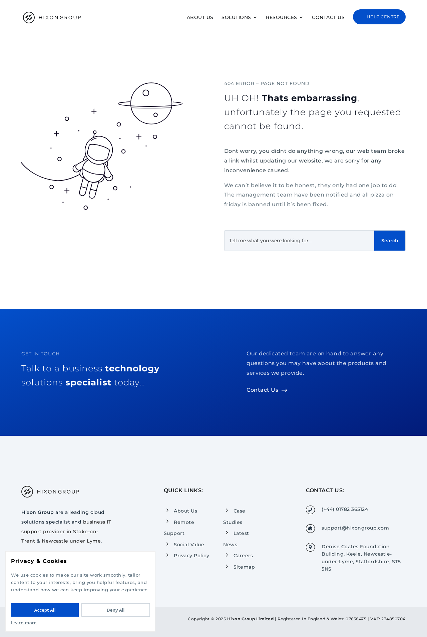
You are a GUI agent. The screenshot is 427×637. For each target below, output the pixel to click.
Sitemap (244, 567)
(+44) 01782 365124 (345, 509)
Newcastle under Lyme (71, 541)
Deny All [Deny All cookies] (115, 610)
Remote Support (179, 527)
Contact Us (328, 17)
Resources (281, 17)
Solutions (236, 17)
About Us (200, 17)
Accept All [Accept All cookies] (45, 610)
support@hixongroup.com (355, 528)
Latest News (236, 539)
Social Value (189, 545)
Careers (243, 556)
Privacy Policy (191, 556)
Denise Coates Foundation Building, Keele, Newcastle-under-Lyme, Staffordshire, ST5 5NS (361, 558)
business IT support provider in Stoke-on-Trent (66, 531)
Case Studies (234, 516)
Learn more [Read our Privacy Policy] (24, 623)
